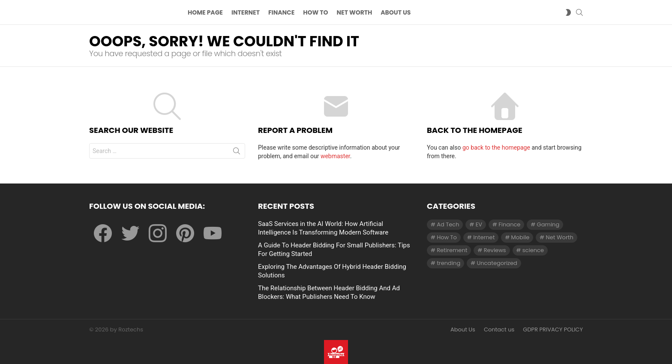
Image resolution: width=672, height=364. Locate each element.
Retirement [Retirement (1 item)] (452, 250)
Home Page (205, 13)
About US (396, 13)
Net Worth (354, 13)
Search (236, 154)
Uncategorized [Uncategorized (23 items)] (497, 263)
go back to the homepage (496, 149)
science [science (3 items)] (533, 250)
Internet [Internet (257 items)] (484, 237)
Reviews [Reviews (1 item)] (495, 250)
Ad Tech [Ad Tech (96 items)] (448, 224)
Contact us (499, 329)
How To (315, 13)
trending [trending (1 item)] (448, 263)
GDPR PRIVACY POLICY (553, 329)
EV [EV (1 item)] (479, 224)
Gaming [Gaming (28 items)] (548, 224)
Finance (281, 13)
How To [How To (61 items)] (447, 237)
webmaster (335, 157)
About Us (462, 329)
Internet (245, 13)
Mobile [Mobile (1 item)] (520, 237)
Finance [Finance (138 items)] (509, 224)
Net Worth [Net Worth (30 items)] (559, 237)
